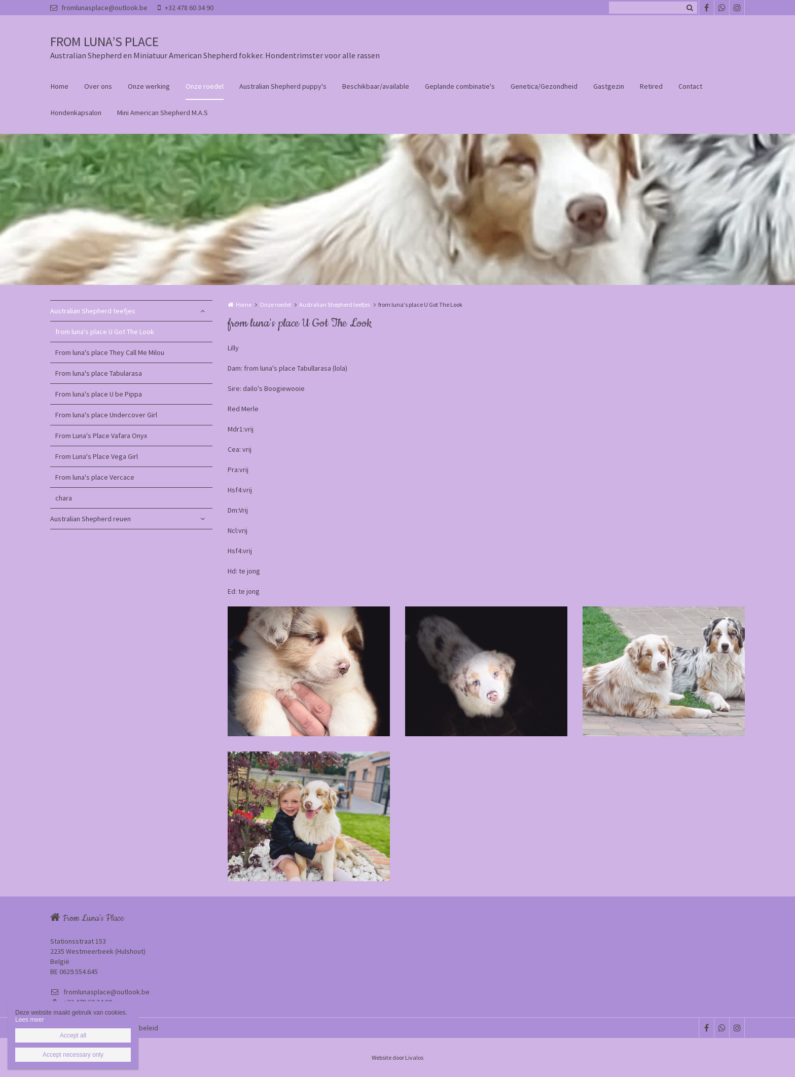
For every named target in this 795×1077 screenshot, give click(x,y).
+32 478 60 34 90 (185, 7)
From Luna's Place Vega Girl (96, 456)
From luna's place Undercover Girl (106, 414)
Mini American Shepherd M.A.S (162, 112)
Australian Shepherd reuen (90, 518)
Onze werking (149, 86)
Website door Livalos (397, 1057)
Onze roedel (205, 86)
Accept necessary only (73, 1054)
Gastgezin (608, 86)
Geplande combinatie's (460, 86)
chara (63, 497)
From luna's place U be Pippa (98, 394)
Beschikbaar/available (375, 86)
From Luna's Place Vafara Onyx (101, 435)
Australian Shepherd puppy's (283, 86)
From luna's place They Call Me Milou (109, 352)
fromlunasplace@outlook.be (99, 7)
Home (59, 86)
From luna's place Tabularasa (98, 373)
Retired (651, 86)
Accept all (73, 1035)
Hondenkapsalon (76, 112)
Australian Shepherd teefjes (92, 310)
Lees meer (29, 1019)
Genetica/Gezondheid (544, 86)
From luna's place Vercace (94, 477)
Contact (690, 86)
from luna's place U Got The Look (104, 331)
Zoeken (689, 8)
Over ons (98, 86)
